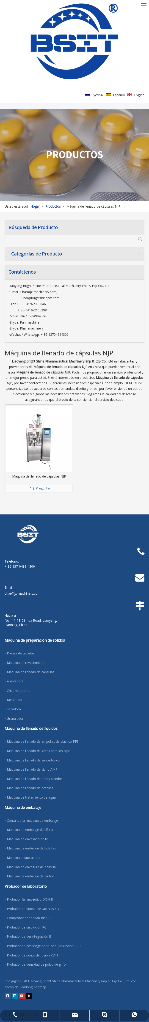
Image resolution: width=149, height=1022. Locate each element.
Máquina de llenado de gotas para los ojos (38, 751)
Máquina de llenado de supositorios (33, 760)
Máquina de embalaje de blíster (30, 829)
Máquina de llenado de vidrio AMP (32, 769)
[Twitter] (29, 996)
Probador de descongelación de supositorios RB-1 (44, 946)
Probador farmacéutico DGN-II (30, 899)
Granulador (15, 718)
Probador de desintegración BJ (29, 936)
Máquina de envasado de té (27, 839)
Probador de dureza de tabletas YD (33, 909)
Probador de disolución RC (26, 927)
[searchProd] (70, 239)
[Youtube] (22, 996)
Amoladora (15, 681)
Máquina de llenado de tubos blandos (35, 779)
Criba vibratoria (18, 690)
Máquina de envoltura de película (31, 867)
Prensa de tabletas (21, 653)
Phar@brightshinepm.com (40, 298)
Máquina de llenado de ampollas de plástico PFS (43, 741)
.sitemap (39, 987)
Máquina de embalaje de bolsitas (31, 848)
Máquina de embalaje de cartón (30, 876)
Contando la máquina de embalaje (32, 820)
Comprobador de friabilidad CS (29, 918)
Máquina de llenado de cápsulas (30, 672)
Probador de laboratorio (26, 886)
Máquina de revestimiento (26, 662)
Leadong (26, 987)
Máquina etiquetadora (23, 857)
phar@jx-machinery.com (23, 593)
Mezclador (14, 700)
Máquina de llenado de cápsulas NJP (39, 476)
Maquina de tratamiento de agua (31, 797)
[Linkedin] (15, 996)
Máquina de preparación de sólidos (35, 640)
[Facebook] (8, 996)
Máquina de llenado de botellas (30, 788)
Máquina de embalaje (23, 807)
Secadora (14, 709)
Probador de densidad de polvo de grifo (36, 964)
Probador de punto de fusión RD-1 (32, 955)
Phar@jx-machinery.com (38, 292)
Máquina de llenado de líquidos (31, 728)
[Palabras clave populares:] (140, 239)
